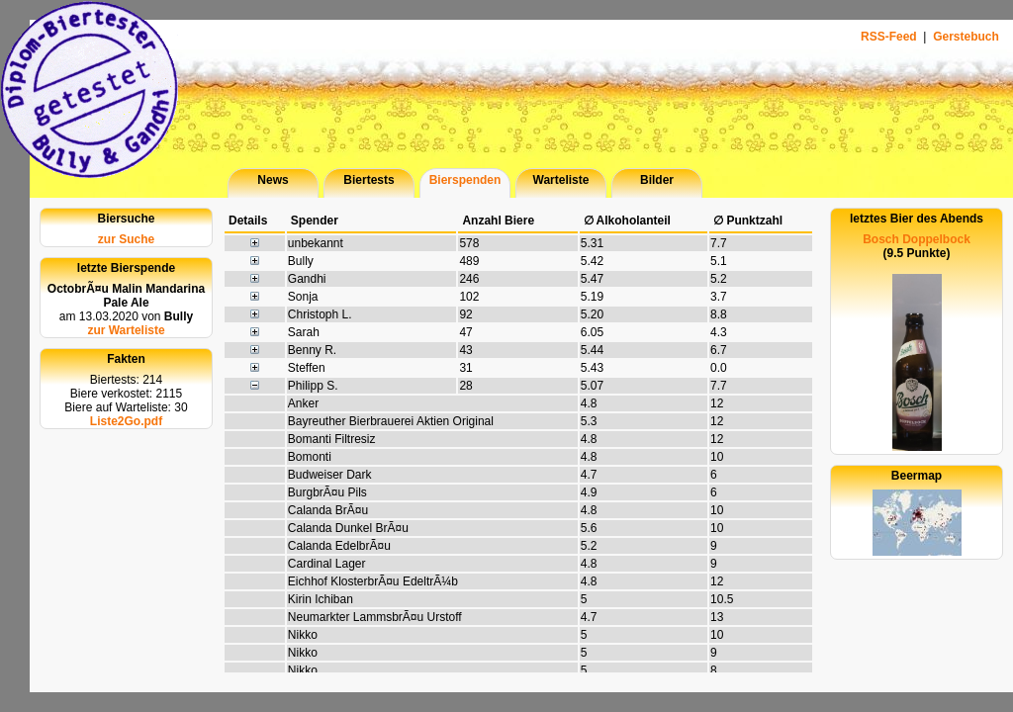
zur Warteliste (125, 330)
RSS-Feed (890, 37)
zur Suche (126, 239)
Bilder (657, 180)
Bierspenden (465, 180)
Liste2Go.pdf (126, 421)
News (272, 180)
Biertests (368, 180)
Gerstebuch (966, 37)
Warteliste (561, 180)
